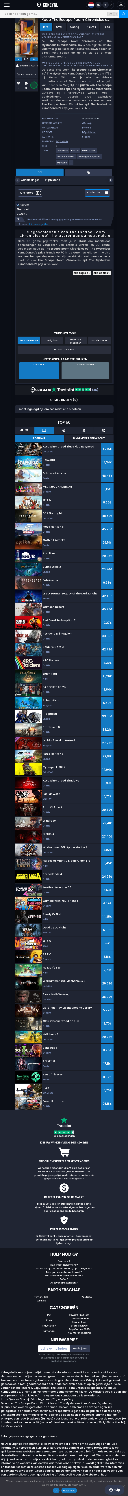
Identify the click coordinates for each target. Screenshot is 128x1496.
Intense (86, 127)
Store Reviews (79, 1325)
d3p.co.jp (87, 123)
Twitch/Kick (41, 1297)
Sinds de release (28, 340)
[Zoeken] (123, 14)
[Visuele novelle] (66, 158)
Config (74, 27)
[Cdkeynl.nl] (47, 5)
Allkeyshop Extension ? (64, 1282)
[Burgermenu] (6, 5)
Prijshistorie (49, 180)
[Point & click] (89, 152)
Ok (56, 1490)
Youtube (86, 1297)
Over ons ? (64, 1261)
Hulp (114, 1490)
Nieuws (91, 27)
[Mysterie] (62, 164)
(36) (74, 390)
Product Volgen (64, 349)
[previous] (18, 59)
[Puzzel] (75, 152)
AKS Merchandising (79, 1333)
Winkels (41, 1300)
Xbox (49, 1320)
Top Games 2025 (79, 1329)
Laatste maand (99, 340)
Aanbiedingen (27, 180)
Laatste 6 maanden (75, 341)
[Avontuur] (62, 152)
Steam (86, 136)
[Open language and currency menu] (100, 5)
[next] (34, 59)
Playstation (49, 1325)
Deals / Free (79, 1322)
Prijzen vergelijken (39, 224)
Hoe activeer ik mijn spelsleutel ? (64, 1275)
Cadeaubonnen (79, 1318)
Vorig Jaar (52, 340)
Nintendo (49, 1331)
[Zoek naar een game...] (64, 14)
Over (59, 27)
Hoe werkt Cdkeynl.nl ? (64, 1265)
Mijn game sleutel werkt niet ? (64, 1272)
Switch (64, 141)
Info (46, 27)
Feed (107, 27)
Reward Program (79, 1315)
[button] (121, 5)
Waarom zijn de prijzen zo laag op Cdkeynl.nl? (64, 1268)
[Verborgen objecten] (89, 158)
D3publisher (89, 132)
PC (49, 1315)
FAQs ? (64, 1279)
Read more (69, 1490)
